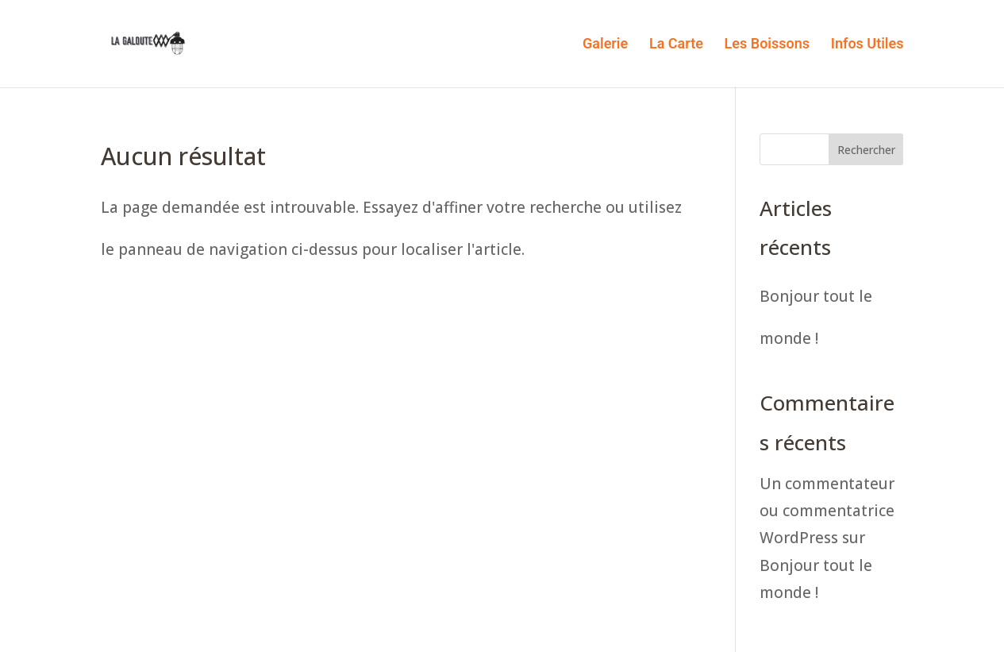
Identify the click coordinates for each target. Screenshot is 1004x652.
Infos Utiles (867, 45)
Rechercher (866, 149)
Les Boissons (767, 45)
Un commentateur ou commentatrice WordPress (827, 510)
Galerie (605, 45)
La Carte (676, 45)
